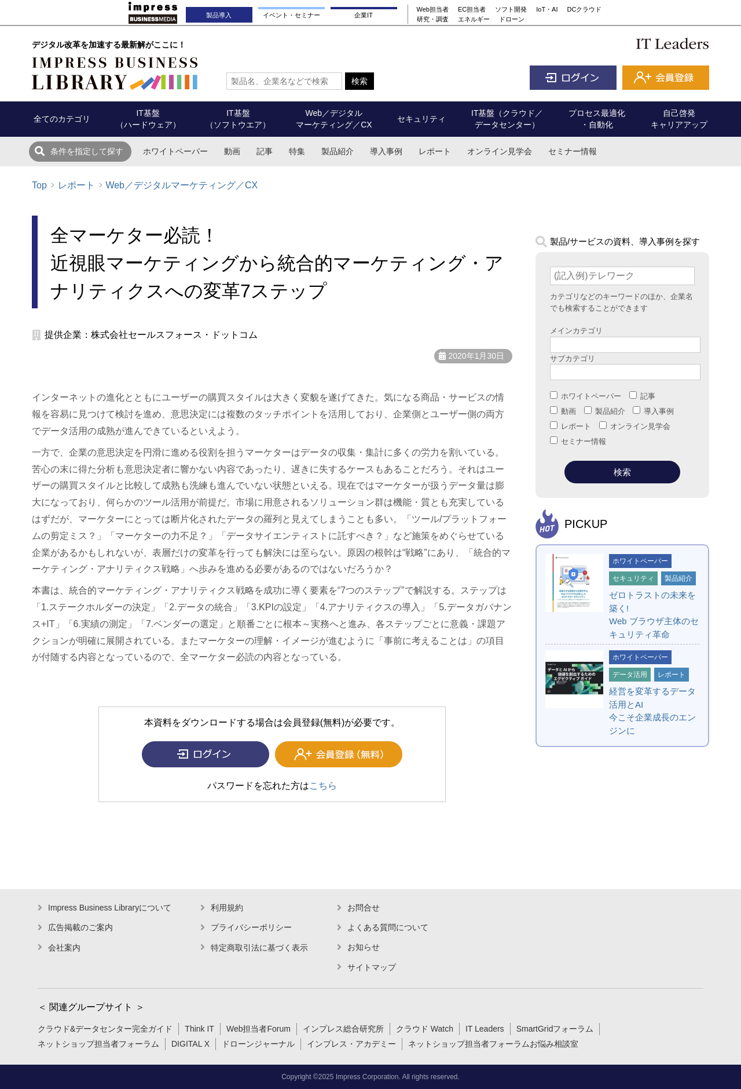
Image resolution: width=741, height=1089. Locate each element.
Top (39, 185)
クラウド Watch (424, 1028)
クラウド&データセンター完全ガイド (105, 1028)
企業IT (363, 15)
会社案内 (64, 947)
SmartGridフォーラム (555, 1028)
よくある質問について (387, 927)
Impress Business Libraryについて (109, 907)
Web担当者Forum (258, 1028)
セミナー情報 (572, 151)
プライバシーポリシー (251, 927)
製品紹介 (337, 151)
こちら (323, 786)
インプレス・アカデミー (351, 1043)
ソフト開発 (511, 9)
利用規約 (227, 907)
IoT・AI (546, 9)
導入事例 (386, 151)
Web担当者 (433, 9)
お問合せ (363, 907)
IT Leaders (484, 1028)
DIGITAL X (190, 1043)
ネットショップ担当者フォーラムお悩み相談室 (493, 1043)
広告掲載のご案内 (80, 927)
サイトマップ (371, 967)
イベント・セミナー (291, 15)
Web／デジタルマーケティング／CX (181, 185)
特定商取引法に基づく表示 (259, 947)
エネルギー (474, 19)
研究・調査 (433, 19)
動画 (232, 151)
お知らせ (363, 947)
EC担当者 (472, 9)
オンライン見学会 (499, 151)
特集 (297, 151)
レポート (435, 151)
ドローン (511, 19)
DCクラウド (584, 9)
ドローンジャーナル (258, 1043)
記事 (264, 151)
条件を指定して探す (86, 151)
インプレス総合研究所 (343, 1028)
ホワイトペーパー (175, 151)
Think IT (199, 1028)
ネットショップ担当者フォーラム (98, 1043)
